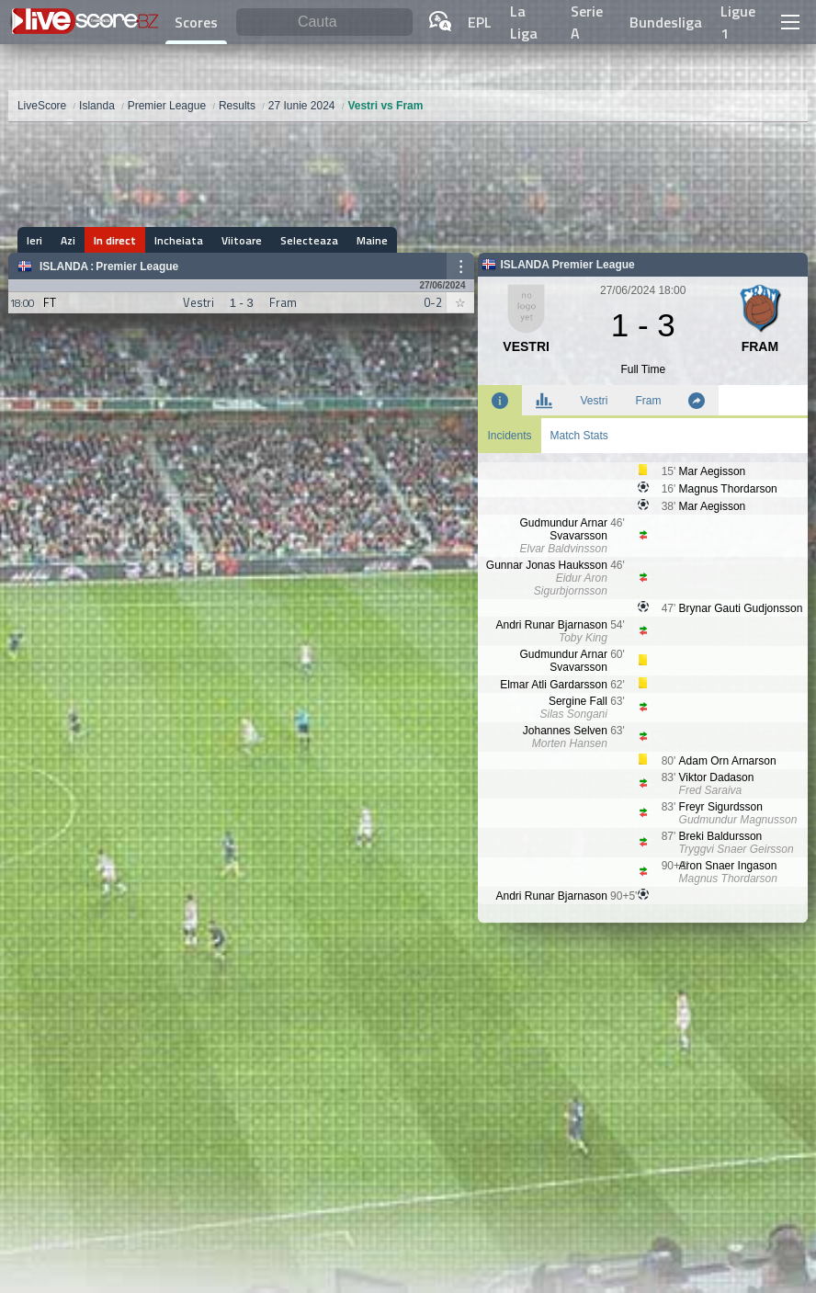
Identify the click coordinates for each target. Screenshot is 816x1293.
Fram (648, 400)
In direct (115, 240)
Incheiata (178, 240)
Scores (196, 22)
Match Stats (579, 435)
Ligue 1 (737, 22)
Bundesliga (665, 22)
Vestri (593, 400)
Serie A (587, 22)
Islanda (64, 266)
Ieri (34, 240)
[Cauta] (324, 22)
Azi (68, 240)
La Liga (524, 22)
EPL (480, 22)
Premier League (137, 266)
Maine (372, 240)
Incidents (509, 435)
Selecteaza (309, 240)
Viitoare (241, 240)
